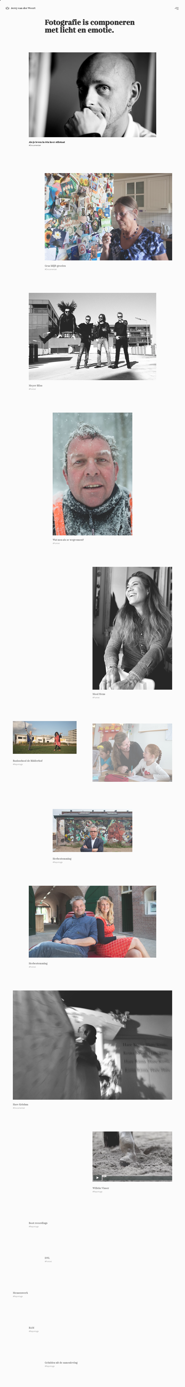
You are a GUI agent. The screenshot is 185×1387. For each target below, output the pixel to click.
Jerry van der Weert (20, 8)
